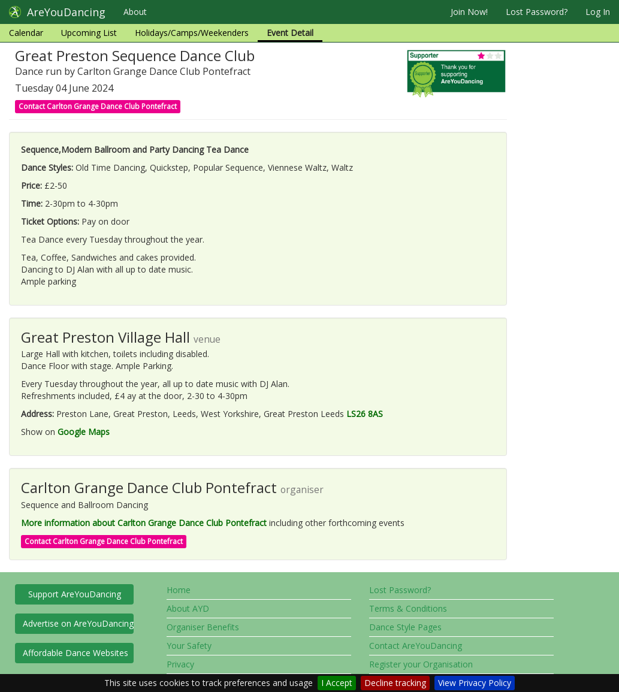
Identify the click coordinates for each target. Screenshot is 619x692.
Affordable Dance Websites (75, 652)
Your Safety (189, 645)
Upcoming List (89, 32)
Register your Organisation (421, 664)
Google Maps (84, 431)
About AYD (188, 608)
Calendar (26, 32)
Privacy (180, 664)
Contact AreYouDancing (415, 645)
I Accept (336, 682)
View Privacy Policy (474, 682)
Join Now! (469, 11)
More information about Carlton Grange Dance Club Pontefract (144, 522)
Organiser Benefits (203, 627)
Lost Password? (536, 11)
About (135, 11)
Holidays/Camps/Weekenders (192, 32)
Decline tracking (395, 682)
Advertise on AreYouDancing (78, 623)
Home (179, 590)
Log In (597, 11)
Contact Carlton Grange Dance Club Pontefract (98, 106)
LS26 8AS (364, 413)
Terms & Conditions (408, 608)
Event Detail (290, 32)
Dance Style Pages (405, 627)
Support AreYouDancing (74, 594)
